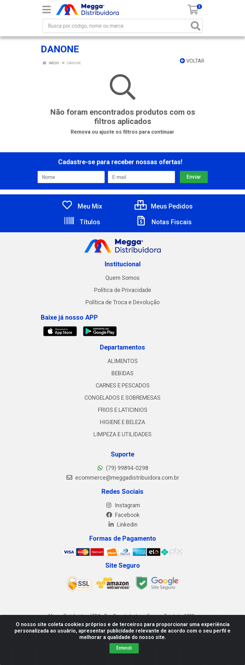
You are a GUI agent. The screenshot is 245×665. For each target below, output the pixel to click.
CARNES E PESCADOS (123, 385)
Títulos (81, 222)
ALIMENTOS (123, 361)
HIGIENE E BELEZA (122, 422)
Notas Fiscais (163, 222)
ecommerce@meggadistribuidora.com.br (122, 477)
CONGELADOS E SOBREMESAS (122, 398)
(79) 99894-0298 (122, 468)
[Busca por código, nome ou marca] (116, 25)
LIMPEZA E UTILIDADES (122, 434)
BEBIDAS (122, 373)
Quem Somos (122, 278)
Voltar (192, 61)
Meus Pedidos (164, 206)
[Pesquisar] (195, 25)
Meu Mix (81, 206)
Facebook (123, 515)
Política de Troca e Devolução (122, 302)
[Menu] (46, 9)
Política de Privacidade (122, 290)
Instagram (122, 505)
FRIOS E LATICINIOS (122, 410)
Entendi (124, 648)
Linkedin (122, 524)
